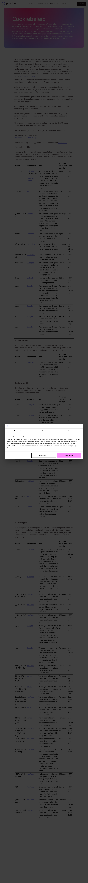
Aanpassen (43, 455)
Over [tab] (69, 430)
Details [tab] (44, 430)
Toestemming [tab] (18, 430)
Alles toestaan (69, 455)
